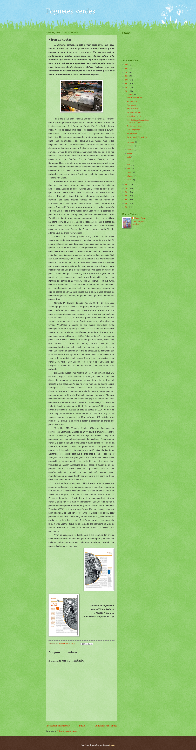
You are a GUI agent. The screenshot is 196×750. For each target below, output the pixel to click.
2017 (127, 91)
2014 (127, 192)
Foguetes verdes (70, 11)
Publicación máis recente (58, 725)
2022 (127, 72)
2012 (127, 200)
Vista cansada (131, 105)
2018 (127, 87)
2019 (127, 84)
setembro (130, 150)
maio (129, 165)
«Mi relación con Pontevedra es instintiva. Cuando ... (138, 121)
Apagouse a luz (132, 133)
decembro (130, 94)
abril (129, 168)
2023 (127, 69)
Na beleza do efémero (134, 113)
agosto (129, 153)
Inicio (82, 725)
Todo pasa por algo (133, 130)
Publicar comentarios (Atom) (67, 731)
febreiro (130, 176)
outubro (130, 146)
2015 (127, 188)
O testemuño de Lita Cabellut (137, 137)
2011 (127, 203)
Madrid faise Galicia (134, 116)
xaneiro (130, 180)
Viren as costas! (132, 109)
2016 (127, 184)
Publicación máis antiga (105, 725)
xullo (129, 157)
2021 (127, 76)
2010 (127, 207)
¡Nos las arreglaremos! (135, 97)
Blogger (112, 745)
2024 (127, 65)
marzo (129, 172)
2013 (127, 196)
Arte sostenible (132, 101)
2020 (127, 80)
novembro (130, 142)
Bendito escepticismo (134, 126)
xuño (129, 161)
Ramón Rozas (140, 218)
